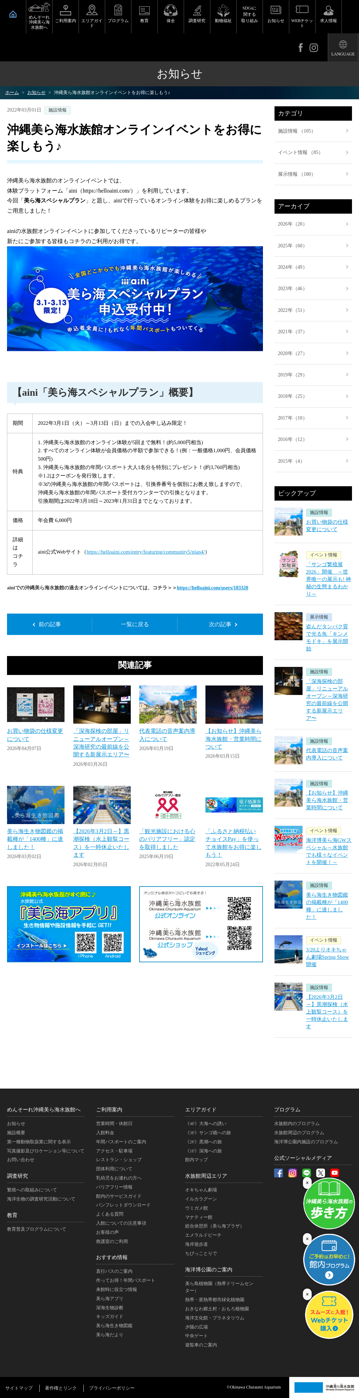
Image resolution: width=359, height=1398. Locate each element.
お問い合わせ (20, 1159)
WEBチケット (302, 23)
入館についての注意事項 (121, 1223)
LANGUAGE (343, 54)
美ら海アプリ (109, 1298)
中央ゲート (196, 1335)
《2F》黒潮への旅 (203, 1141)
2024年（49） (292, 267)
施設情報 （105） (297, 131)
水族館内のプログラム (297, 1123)
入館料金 (105, 1132)
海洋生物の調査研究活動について (41, 1199)
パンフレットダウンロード (123, 1205)
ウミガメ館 (196, 1208)
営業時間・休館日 (114, 1123)
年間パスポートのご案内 (121, 1141)
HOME (13, 14)
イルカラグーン (201, 1199)
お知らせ (275, 20)
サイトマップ (19, 1388)
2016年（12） (292, 439)
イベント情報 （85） (301, 152)
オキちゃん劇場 (201, 1189)
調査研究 (197, 20)
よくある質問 (109, 1214)
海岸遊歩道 (196, 1244)
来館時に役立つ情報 (116, 1289)
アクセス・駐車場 (114, 1150)
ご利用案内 (65, 20)
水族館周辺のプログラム (299, 1132)
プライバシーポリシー (112, 1388)
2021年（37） (292, 331)
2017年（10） (292, 418)
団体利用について (114, 1168)
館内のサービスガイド (119, 1196)
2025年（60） (292, 245)
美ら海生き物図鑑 (114, 1325)
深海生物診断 (109, 1307)
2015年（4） (291, 461)
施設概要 (16, 1132)
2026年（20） (292, 224)
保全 (171, 20)
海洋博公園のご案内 (208, 1269)
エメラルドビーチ (203, 1235)
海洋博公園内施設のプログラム (306, 1141)
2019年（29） (292, 374)
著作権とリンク (61, 1388)
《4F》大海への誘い (205, 1123)
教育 (144, 20)
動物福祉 (223, 20)
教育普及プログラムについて (36, 1229)
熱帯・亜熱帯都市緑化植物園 (214, 1299)
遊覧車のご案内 (201, 1344)
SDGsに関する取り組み (249, 14)
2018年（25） (292, 396)
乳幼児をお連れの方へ (119, 1177)
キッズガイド (109, 1316)
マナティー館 (198, 1217)
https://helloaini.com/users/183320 (212, 587)
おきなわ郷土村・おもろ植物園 (217, 1308)
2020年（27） (292, 353)
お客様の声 (107, 1232)
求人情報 (328, 20)
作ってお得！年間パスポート (125, 1280)
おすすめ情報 (112, 1257)
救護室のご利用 (112, 1241)
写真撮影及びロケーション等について (45, 1150)
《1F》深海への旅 (203, 1150)
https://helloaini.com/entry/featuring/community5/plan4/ (146, 552)
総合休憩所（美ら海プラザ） (214, 1226)
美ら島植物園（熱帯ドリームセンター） (219, 1287)
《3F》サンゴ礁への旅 (208, 1132)
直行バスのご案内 (114, 1271)
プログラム (118, 20)
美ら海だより (109, 1334)
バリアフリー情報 (114, 1187)
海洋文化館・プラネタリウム (214, 1317)
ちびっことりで (201, 1253)
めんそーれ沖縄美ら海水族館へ (39, 22)
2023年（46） (292, 288)
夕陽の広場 (196, 1327)
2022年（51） (292, 310)
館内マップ (196, 1159)
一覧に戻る (135, 624)
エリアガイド (91, 23)
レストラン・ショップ (119, 1159)
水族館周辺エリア (206, 1176)
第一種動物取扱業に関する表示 (39, 1141)
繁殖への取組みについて (32, 1189)
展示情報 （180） (297, 174)
